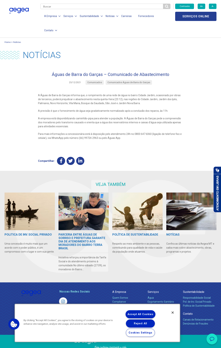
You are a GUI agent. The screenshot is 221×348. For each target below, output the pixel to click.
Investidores (119, 291)
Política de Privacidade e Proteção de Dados (110, 342)
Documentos (155, 299)
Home (8, 28)
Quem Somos (120, 283)
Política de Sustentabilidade (199, 291)
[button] (14, 324)
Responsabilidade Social (197, 283)
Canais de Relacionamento (198, 305)
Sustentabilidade (193, 278)
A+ (201, 6)
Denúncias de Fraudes (195, 309)
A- (213, 6)
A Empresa (119, 278)
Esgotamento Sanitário (161, 287)
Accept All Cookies (140, 314)
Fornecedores (144, 16)
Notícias (17, 28)
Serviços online (195, 16)
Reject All (140, 323)
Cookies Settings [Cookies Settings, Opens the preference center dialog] (140, 332)
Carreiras (125, 16)
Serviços (153, 278)
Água (151, 283)
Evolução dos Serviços (160, 295)
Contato (188, 300)
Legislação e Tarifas (159, 291)
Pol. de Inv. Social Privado (197, 287)
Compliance (119, 287)
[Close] (173, 313)
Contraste (185, 6)
